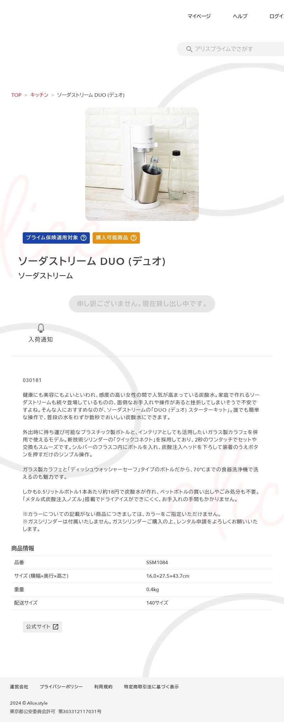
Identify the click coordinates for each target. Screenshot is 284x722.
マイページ (199, 16)
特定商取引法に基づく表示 (151, 687)
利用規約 (103, 687)
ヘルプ (240, 16)
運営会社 (19, 687)
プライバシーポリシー (61, 687)
